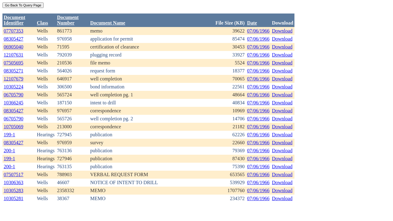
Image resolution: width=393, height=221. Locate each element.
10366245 (13, 102)
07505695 (13, 62)
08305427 (13, 38)
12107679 (13, 78)
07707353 (13, 30)
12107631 (13, 54)
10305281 (13, 198)
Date (252, 22)
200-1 (9, 150)
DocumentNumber (68, 20)
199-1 (9, 134)
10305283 (13, 190)
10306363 (13, 182)
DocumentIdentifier (14, 20)
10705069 (13, 126)
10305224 (13, 86)
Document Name (107, 22)
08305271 (13, 70)
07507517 (13, 174)
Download (282, 30)
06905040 (13, 46)
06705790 (13, 94)
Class (42, 22)
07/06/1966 (258, 30)
